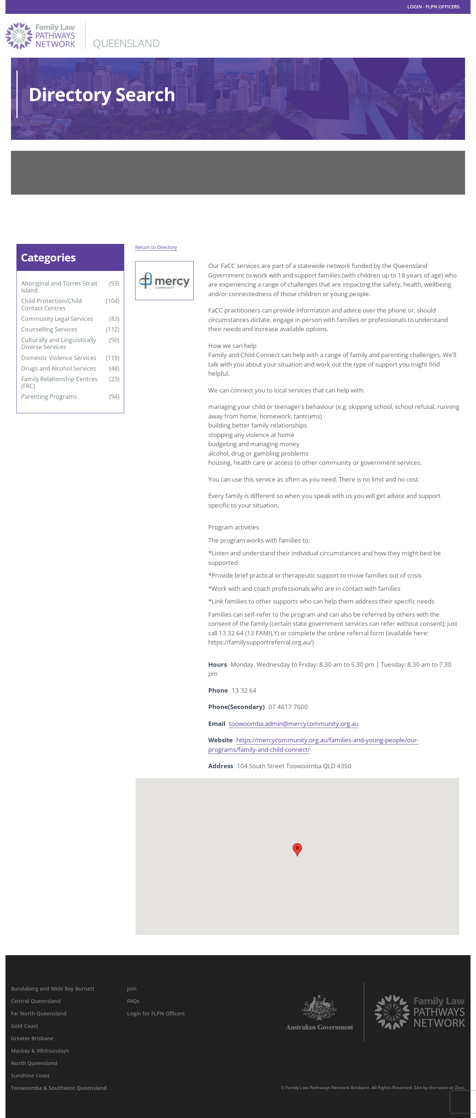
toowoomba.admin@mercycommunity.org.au (293, 723)
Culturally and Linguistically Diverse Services (58, 344)
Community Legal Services (57, 318)
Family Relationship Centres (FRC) (59, 383)
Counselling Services (49, 329)
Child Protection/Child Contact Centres (51, 304)
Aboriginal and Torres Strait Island (59, 287)
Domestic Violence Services (58, 358)
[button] (297, 850)
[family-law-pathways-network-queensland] (82, 25)
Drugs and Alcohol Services (58, 368)
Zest (459, 1087)
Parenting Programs (49, 396)
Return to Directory (156, 247)
